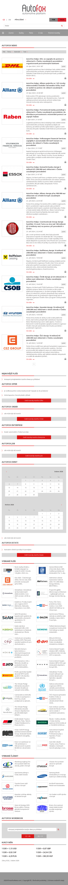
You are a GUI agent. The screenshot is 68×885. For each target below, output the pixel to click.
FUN (53, 20)
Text (25, 52)
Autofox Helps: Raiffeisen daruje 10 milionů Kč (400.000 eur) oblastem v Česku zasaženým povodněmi (46, 252)
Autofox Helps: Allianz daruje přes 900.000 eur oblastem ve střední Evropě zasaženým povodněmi (46, 195)
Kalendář (18, 52)
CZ (4, 20)
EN (10, 20)
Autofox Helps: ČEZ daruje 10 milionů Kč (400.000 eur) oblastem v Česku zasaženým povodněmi (44, 337)
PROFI (62, 20)
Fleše (31, 33)
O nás (40, 33)
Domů (11, 33)
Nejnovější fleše (10, 373)
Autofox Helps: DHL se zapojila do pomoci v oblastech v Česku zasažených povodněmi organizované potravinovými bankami (45, 61)
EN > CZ (40, 836)
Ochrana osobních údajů (56, 880)
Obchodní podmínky (39, 880)
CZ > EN (27, 836)
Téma (10, 52)
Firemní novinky (54, 33)
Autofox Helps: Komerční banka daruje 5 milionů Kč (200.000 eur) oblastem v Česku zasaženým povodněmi (44, 169)
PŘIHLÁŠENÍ (20, 20)
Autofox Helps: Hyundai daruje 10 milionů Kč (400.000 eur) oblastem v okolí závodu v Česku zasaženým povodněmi (46, 309)
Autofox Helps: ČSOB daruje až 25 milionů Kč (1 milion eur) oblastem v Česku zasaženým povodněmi (46, 279)
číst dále (29, 78)
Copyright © (27, 880)
